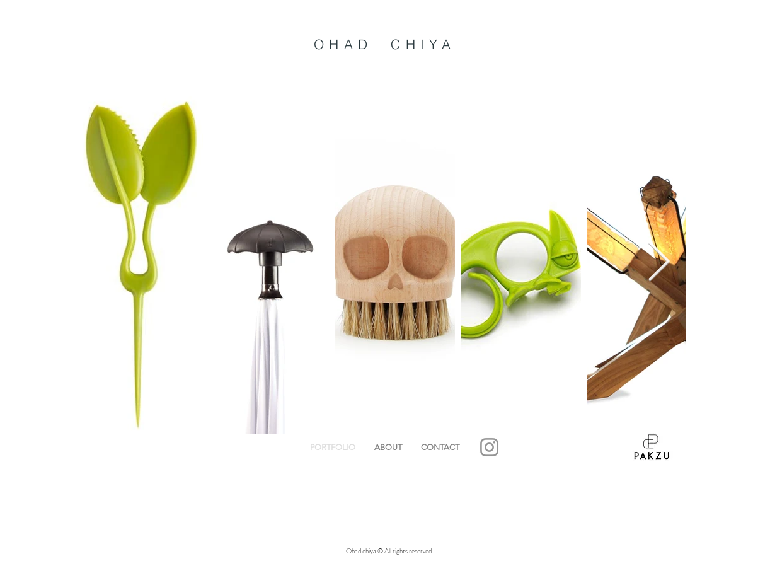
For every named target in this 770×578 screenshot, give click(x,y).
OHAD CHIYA (385, 44)
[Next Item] (658, 262)
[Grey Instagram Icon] (489, 447)
